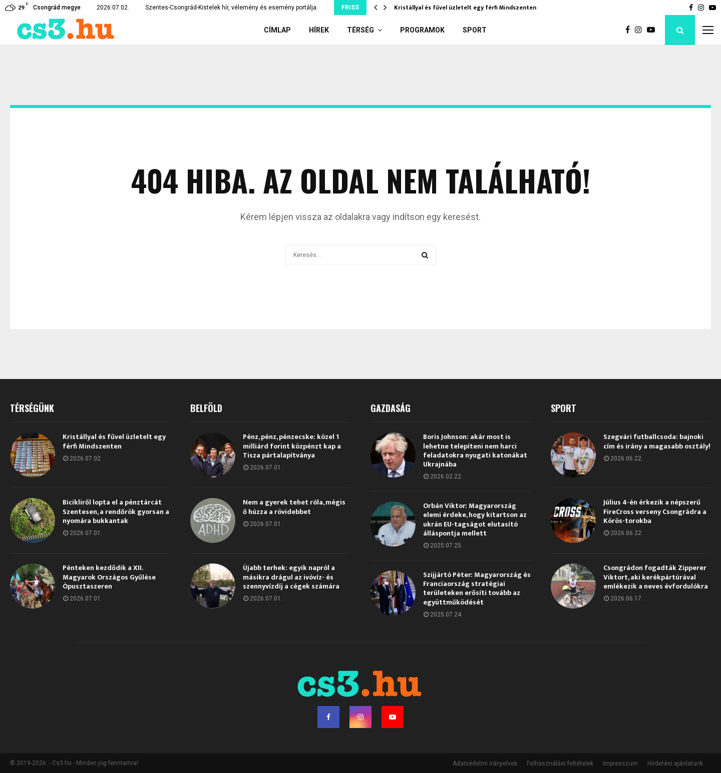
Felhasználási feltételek (560, 763)
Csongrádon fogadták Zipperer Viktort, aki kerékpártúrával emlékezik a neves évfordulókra (655, 577)
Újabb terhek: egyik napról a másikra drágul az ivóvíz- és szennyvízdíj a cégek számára (291, 577)
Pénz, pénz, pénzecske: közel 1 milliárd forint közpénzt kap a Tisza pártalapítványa (292, 445)
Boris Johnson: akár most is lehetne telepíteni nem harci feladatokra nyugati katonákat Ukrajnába (475, 450)
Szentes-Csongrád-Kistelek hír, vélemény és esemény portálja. (231, 7)
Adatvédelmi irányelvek (485, 763)
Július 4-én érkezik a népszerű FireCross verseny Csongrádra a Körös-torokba (654, 511)
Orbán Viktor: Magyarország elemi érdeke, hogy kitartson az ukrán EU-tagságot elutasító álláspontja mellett (475, 519)
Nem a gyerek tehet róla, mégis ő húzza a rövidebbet (294, 506)
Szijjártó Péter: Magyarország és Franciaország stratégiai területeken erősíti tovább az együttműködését (477, 588)
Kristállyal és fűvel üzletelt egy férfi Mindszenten (465, 7)
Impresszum (620, 763)
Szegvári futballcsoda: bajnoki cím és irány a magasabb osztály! (656, 441)
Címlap (277, 30)
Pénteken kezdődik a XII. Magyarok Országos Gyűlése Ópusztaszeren (109, 577)
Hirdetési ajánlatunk (675, 763)
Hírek (319, 30)
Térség (360, 30)
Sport (475, 30)
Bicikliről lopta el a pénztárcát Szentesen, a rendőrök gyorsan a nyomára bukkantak (116, 511)
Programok (422, 30)
